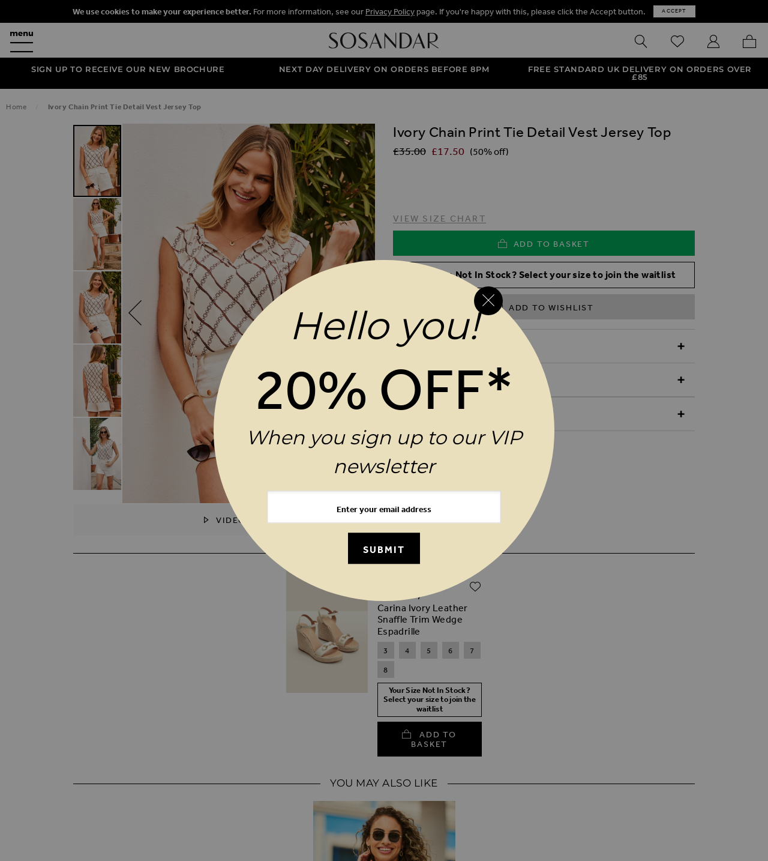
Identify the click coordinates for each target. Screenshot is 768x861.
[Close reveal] (488, 300)
